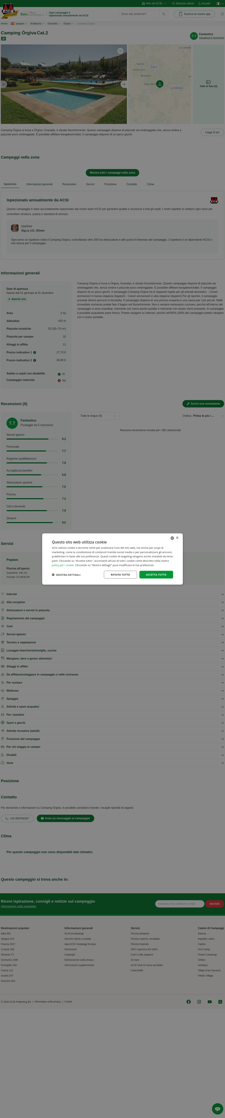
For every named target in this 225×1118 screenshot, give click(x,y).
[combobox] (172, 538)
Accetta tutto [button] (156, 574)
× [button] (177, 538)
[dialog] (112, 559)
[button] (66, 574)
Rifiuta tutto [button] (120, 574)
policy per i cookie (63, 565)
